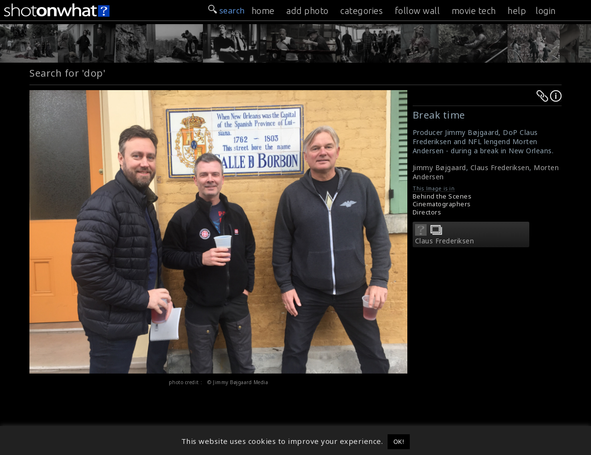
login (546, 10)
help (517, 10)
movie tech (474, 10)
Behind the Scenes (442, 196)
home (263, 10)
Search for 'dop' (67, 73)
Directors (427, 212)
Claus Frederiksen (500, 167)
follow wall (417, 10)
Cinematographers (442, 204)
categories (361, 10)
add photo (307, 10)
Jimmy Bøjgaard (439, 167)
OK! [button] (398, 441)
